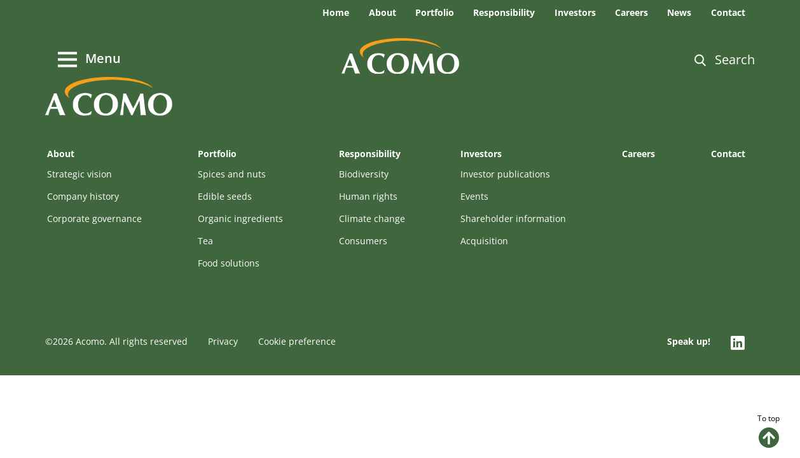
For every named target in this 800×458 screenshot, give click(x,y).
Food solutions (228, 263)
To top (768, 430)
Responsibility (504, 12)
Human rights (368, 196)
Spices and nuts (232, 174)
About (382, 12)
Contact (728, 12)
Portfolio (434, 12)
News (679, 12)
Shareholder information (513, 218)
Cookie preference (297, 341)
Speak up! (688, 341)
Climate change (372, 218)
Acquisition (484, 241)
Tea (205, 241)
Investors (575, 12)
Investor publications (505, 174)
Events (474, 196)
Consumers (363, 241)
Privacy (223, 341)
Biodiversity (364, 174)
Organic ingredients (240, 218)
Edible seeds (225, 196)
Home (335, 12)
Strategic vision (79, 174)
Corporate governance (94, 218)
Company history (83, 196)
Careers (631, 12)
